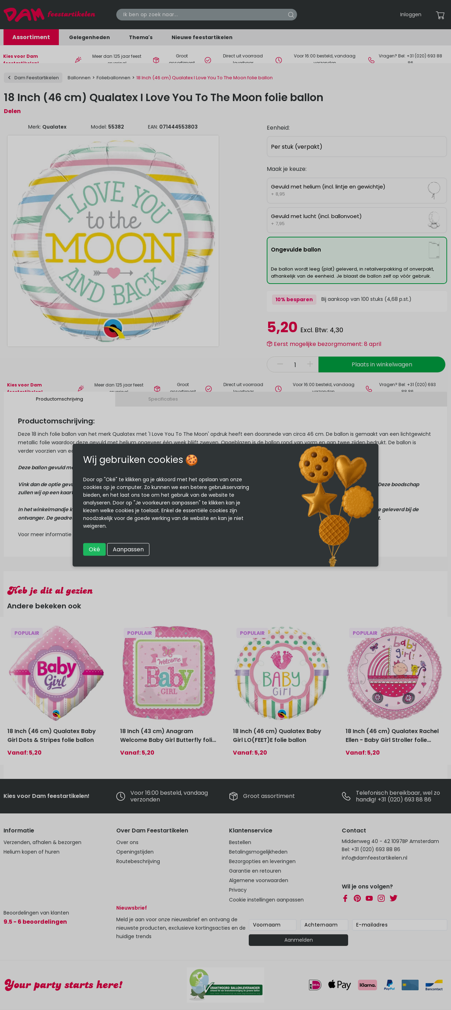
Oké (94, 549)
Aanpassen (128, 549)
